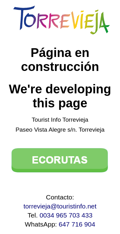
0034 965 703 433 (65, 215)
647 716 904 (77, 224)
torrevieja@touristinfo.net (60, 206)
